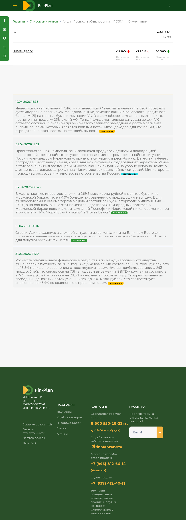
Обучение (64, 412)
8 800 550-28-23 (106, 423)
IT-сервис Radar (69, 423)
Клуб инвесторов (70, 417)
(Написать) (98, 470)
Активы (62, 433)
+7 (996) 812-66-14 (108, 464)
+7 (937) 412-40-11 (108, 483)
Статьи (61, 428)
